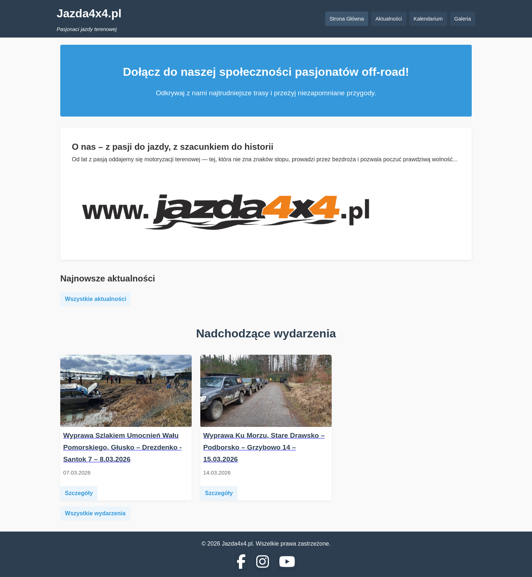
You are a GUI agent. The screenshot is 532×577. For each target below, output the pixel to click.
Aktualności (388, 19)
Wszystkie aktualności (95, 299)
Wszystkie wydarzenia (95, 513)
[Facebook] (241, 562)
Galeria (462, 19)
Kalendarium (428, 19)
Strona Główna (347, 19)
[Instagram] (262, 562)
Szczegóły (79, 493)
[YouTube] (287, 562)
